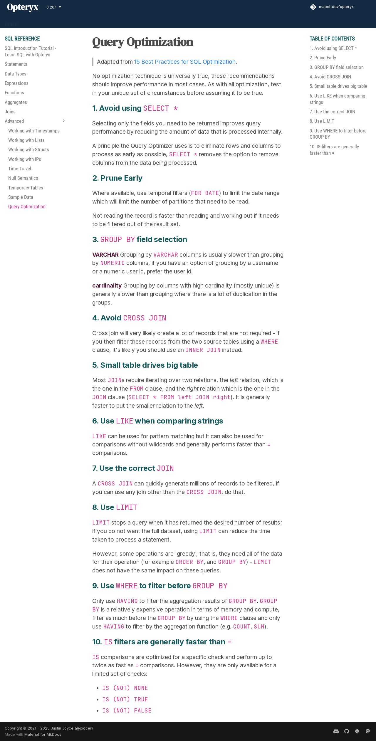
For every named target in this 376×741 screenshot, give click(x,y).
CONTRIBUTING (113, 22)
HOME (11, 22)
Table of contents (332, 39)
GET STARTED (37, 22)
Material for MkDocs (42, 734)
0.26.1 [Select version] (51, 7)
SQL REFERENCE (74, 22)
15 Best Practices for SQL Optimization (185, 61)
